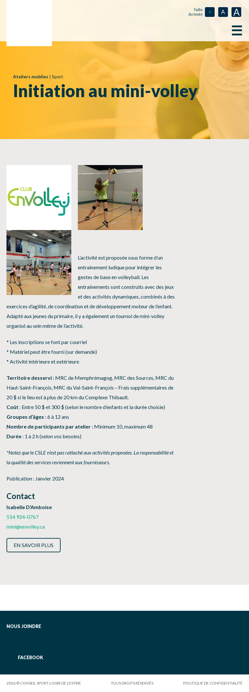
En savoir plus (33, 545)
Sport (57, 76)
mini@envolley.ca (25, 526)
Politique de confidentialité (213, 683)
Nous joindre (23, 626)
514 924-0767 (22, 517)
